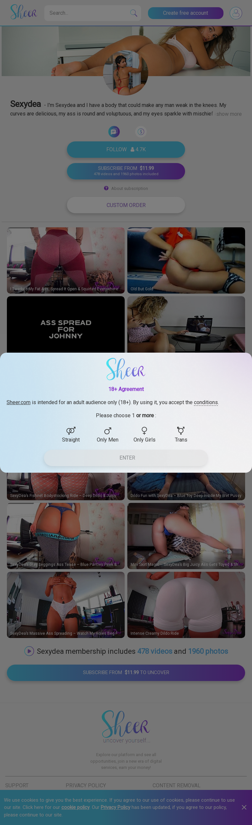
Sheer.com (19, 402)
